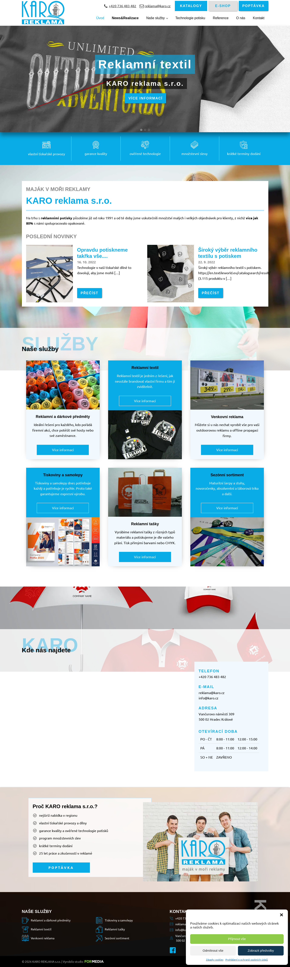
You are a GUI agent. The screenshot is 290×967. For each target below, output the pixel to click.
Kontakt (258, 18)
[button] (281, 915)
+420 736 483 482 (212, 676)
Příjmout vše (237, 939)
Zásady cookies (214, 959)
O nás (240, 18)
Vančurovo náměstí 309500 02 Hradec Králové (216, 717)
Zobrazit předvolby (261, 950)
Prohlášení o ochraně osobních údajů (246, 959)
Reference (221, 18)
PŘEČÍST (89, 293)
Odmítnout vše (213, 950)
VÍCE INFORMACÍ (146, 99)
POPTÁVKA (253, 6)
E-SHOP (223, 6)
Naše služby (155, 18)
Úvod (100, 18)
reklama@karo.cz (212, 692)
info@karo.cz (208, 698)
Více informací (63, 450)
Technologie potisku (190, 18)
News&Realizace (125, 18)
